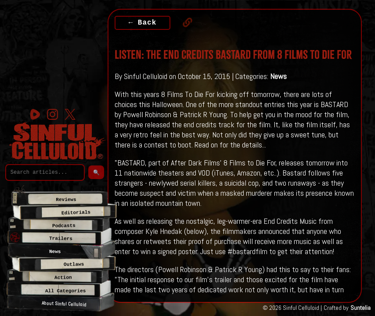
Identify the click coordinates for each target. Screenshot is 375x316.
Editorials (75, 212)
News (278, 76)
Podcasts (63, 226)
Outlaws (74, 264)
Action (63, 277)
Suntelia (360, 308)
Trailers (60, 238)
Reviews (66, 199)
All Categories (65, 291)
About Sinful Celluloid (64, 304)
